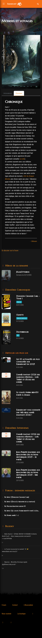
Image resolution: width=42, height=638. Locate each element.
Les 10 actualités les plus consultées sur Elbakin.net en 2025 (28, 361)
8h (2, 555)
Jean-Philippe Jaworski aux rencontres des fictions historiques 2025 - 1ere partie (28, 474)
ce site (22, 159)
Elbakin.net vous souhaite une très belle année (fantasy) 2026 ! (28, 412)
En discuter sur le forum (10, 250)
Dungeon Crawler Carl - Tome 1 (28, 297)
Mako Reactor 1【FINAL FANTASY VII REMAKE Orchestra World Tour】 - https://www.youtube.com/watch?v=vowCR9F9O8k (19, 536)
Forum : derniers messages (19, 490)
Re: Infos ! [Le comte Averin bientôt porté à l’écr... (20, 511)
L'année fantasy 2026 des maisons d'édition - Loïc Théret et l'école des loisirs (28, 378)
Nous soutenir (6, 614)
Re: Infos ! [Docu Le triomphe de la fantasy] (18, 502)
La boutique (21, 614)
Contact (15, 605)
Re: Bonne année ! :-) (10, 515)
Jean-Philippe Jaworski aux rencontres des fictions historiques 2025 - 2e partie (28, 456)
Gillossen (34, 241)
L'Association (28, 605)
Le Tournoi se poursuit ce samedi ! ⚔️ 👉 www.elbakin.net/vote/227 (15, 550)
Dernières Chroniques (17, 289)
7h (2, 542)
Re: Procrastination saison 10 (14, 506)
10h (3, 568)
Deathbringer (22, 332)
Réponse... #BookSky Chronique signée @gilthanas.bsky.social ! (14, 563)
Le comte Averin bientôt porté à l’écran (27, 393)
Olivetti (19, 314)
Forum (4, 605)
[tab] (8, 93)
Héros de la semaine (16, 265)
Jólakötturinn (22, 272)
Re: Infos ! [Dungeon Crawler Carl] (15, 497)
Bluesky (9, 526)
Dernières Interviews (16, 428)
